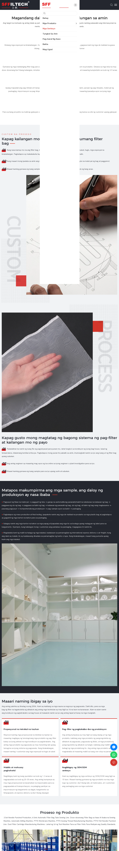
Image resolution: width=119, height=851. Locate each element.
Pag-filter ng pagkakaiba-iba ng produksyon (84, 734)
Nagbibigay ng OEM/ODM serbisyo (74, 784)
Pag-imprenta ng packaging (59, 84)
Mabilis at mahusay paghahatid (13, 784)
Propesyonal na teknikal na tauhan (21, 734)
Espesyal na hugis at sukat (59, 63)
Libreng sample (59, 41)
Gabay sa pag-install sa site (59, 108)
